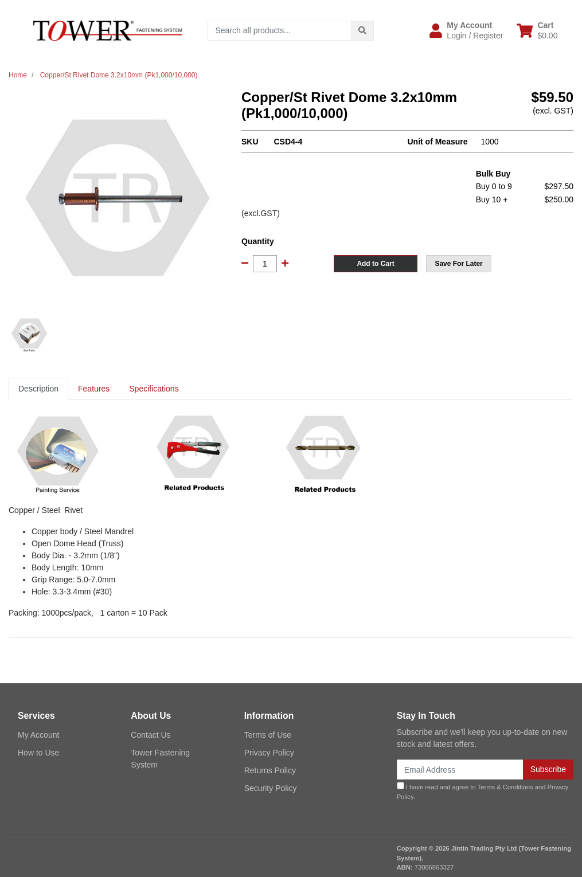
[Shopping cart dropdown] (537, 30)
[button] (466, 30)
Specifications (153, 388)
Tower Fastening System (160, 758)
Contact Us (150, 734)
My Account (38, 734)
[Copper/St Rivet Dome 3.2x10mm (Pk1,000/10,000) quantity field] (265, 263)
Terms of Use (267, 734)
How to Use (38, 752)
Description (38, 388)
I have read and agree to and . (483, 791)
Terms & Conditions (505, 787)
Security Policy (270, 788)
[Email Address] (460, 769)
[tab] (38, 389)
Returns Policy (270, 770)
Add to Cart (375, 264)
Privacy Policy (269, 752)
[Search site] (362, 31)
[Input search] (279, 31)
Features (94, 388)
